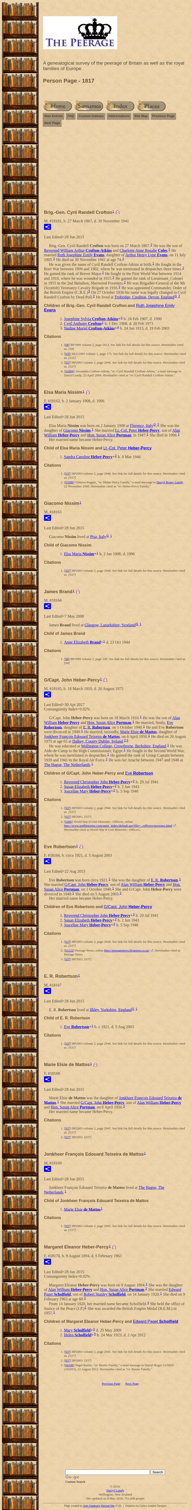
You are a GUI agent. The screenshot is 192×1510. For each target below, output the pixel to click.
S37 (67, 362)
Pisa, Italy (98, 537)
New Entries (53, 116)
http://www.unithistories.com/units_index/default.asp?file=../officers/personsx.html (118, 825)
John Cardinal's (91, 1506)
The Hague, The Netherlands (67, 765)
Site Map (141, 116)
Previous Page (163, 116)
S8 (66, 345)
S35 (67, 354)
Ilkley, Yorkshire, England (111, 1009)
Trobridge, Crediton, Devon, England (144, 297)
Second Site (107, 1506)
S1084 (69, 371)
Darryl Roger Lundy (169, 482)
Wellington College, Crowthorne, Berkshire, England (123, 746)
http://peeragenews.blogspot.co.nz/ (127, 950)
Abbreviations (119, 116)
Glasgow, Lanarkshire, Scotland (110, 625)
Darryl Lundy (115, 1490)
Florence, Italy (141, 425)
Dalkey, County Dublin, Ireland (97, 741)
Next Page (52, 123)
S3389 (69, 482)
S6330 (69, 1365)
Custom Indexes (91, 116)
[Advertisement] (115, 170)
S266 (68, 822)
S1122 (69, 950)
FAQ (70, 116)
